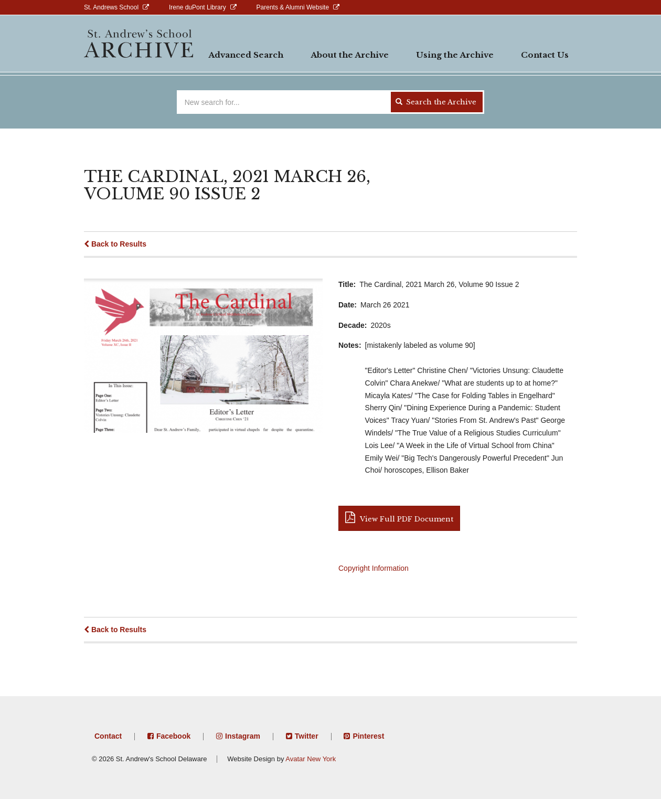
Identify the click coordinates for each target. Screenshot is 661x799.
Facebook (173, 736)
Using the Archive (455, 55)
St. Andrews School (111, 7)
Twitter (306, 736)
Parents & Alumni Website (293, 7)
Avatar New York (310, 759)
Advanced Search (245, 55)
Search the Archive (436, 102)
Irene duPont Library (197, 7)
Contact (108, 736)
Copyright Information (373, 568)
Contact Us (545, 55)
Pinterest (368, 736)
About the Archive (350, 55)
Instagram (242, 736)
